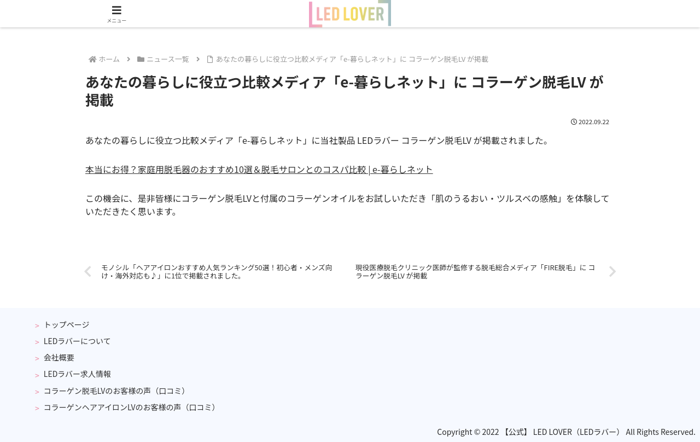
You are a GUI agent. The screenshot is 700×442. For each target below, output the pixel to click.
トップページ (67, 324)
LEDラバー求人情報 (77, 373)
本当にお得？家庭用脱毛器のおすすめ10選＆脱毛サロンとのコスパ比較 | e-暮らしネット (259, 169)
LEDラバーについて (77, 340)
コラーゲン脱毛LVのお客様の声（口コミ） (116, 390)
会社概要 (59, 357)
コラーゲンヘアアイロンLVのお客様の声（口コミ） (132, 407)
